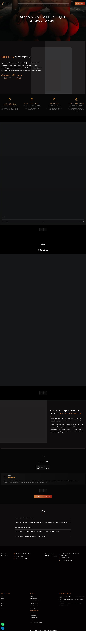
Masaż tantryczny (33, 617)
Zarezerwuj (80, 3)
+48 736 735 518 (19, 556)
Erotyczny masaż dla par (35, 601)
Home (2, 9)
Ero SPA (31, 596)
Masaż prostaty (33, 615)
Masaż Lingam (33, 608)
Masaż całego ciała (34, 603)
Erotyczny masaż (33, 598)
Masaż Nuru (32, 612)
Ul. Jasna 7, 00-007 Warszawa (24, 554)
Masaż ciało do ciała (34, 605)
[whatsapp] (2, 624)
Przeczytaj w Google (43, 496)
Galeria (35, 5)
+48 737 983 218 (64, 557)
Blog (58, 5)
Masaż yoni (32, 620)
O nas (27, 5)
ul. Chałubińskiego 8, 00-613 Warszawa (69, 554)
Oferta (6, 9)
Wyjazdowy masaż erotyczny (36, 622)
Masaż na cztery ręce (34, 610)
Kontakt (66, 5)
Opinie (51, 5)
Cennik (43, 5)
